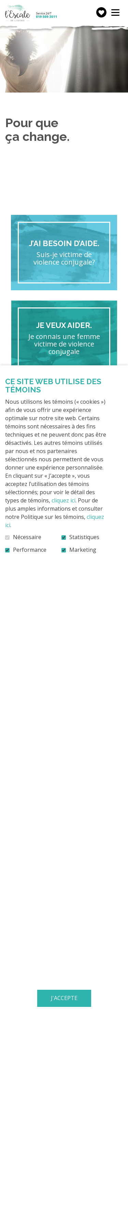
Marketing (82, 550)
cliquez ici (63, 500)
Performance (29, 550)
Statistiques (84, 537)
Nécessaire (27, 537)
